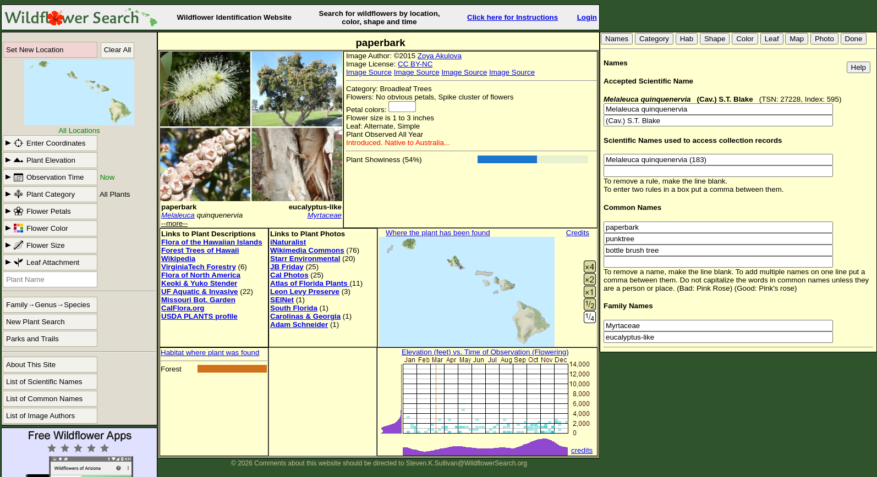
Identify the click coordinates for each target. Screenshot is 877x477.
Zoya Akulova (440, 56)
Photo (824, 39)
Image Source (369, 72)
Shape (715, 39)
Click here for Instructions (512, 17)
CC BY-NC (415, 64)
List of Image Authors (40, 416)
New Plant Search (35, 322)
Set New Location (34, 50)
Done (854, 39)
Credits (577, 233)
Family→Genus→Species (48, 305)
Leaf (772, 39)
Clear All (117, 50)
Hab (686, 39)
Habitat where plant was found (210, 352)
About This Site (31, 364)
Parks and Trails (32, 339)
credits (582, 450)
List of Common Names (44, 399)
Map (797, 39)
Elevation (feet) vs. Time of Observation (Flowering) (485, 352)
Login (587, 17)
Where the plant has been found (438, 233)
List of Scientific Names (44, 382)
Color (745, 39)
